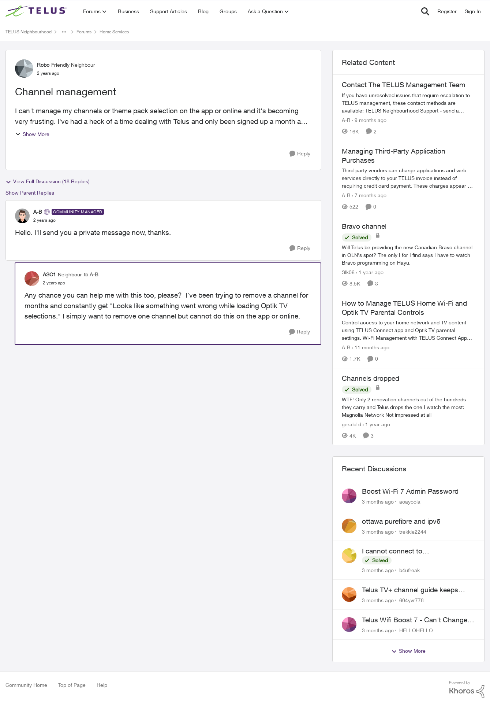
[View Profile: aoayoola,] (349, 496)
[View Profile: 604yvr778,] (349, 594)
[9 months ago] (369, 120)
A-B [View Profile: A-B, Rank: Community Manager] (37, 212)
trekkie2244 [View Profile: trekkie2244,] (412, 531)
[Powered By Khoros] (467, 689)
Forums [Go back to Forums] (83, 31)
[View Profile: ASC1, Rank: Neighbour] (32, 278)
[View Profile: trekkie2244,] (349, 526)
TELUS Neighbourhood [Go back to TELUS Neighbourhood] (28, 31)
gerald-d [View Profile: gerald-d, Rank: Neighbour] (351, 424)
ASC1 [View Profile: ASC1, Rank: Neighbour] (49, 274)
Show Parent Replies (29, 192)
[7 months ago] (369, 195)
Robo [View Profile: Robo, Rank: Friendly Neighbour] (43, 65)
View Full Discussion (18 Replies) (47, 181)
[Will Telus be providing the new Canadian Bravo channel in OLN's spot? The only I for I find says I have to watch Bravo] (408, 254)
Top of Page (72, 685)
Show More (32, 134)
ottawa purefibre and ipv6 (401, 521)
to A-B (91, 274)
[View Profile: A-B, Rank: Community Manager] (22, 216)
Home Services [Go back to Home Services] (114, 31)
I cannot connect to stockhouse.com (392, 551)
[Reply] (300, 154)
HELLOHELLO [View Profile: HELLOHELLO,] (416, 630)
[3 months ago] (378, 501)
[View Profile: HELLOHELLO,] (349, 624)
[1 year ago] (370, 272)
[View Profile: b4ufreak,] (349, 555)
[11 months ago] (370, 347)
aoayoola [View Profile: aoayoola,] (409, 501)
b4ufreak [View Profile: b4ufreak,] (409, 570)
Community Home (26, 685)
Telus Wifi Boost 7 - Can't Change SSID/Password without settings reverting (414, 620)
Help (102, 685)
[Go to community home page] (36, 11)
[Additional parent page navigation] (64, 32)
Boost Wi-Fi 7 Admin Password (410, 491)
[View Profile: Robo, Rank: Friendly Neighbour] (24, 68)
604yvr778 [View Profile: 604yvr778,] (411, 600)
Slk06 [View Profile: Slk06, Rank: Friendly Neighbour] (348, 272)
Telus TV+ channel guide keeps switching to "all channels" (410, 590)
